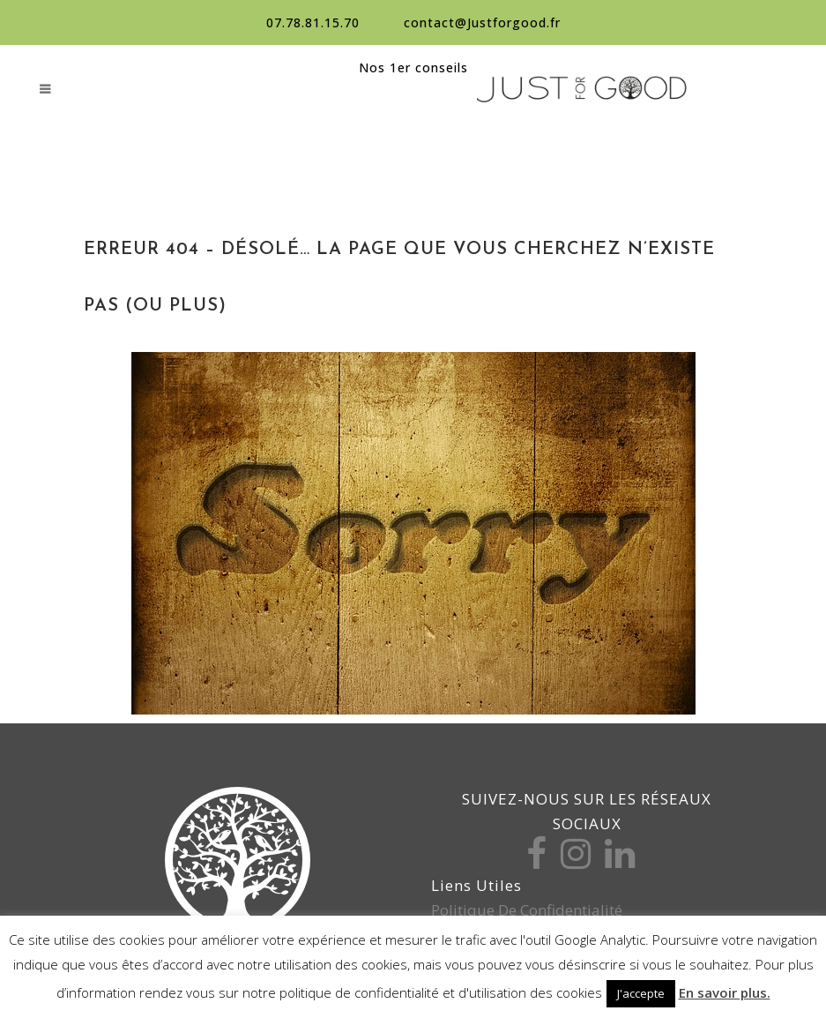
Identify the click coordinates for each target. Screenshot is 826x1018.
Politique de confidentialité (526, 910)
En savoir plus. (724, 992)
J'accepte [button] (641, 993)
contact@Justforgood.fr (482, 22)
